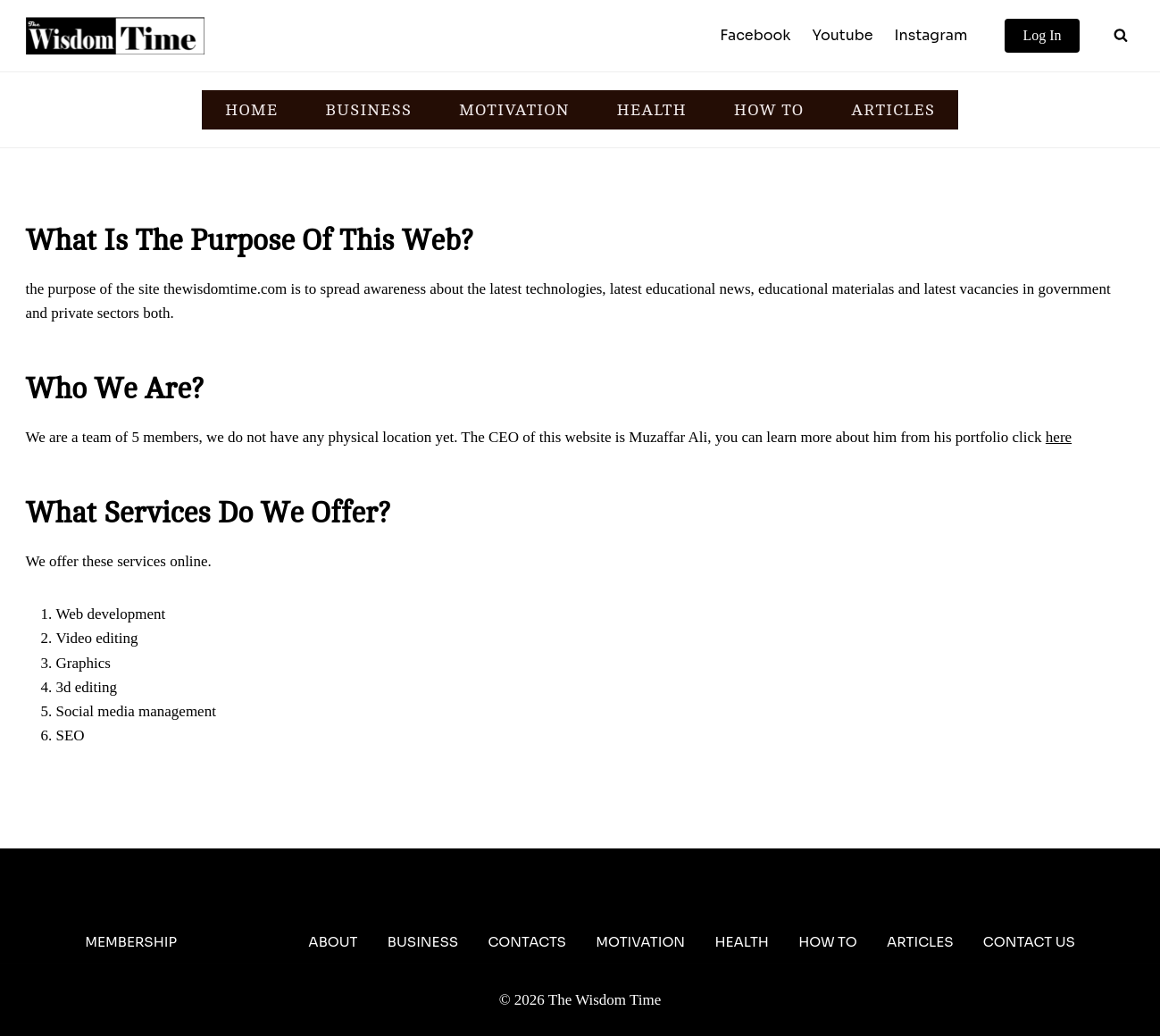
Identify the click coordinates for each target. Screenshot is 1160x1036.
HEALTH (651, 110)
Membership (131, 941)
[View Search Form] (1120, 35)
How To (827, 941)
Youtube (842, 35)
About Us (242, 941)
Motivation (640, 941)
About (332, 941)
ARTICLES (893, 110)
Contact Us (1029, 941)
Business (423, 941)
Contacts (526, 941)
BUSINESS (368, 110)
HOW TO (769, 110)
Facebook (755, 35)
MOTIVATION (514, 110)
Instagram (931, 35)
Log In (1041, 35)
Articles (920, 941)
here (1059, 437)
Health (741, 941)
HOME (251, 110)
